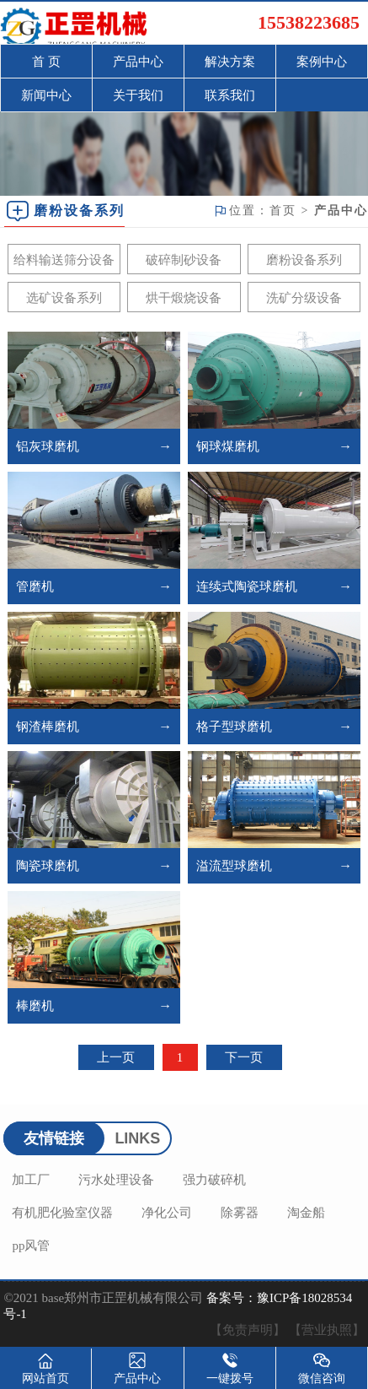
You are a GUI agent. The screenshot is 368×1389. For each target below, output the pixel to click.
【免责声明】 (247, 1330)
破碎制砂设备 (183, 260)
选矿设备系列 (64, 298)
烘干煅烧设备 (183, 298)
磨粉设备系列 (304, 260)
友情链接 (54, 1138)
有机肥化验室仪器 (62, 1212)
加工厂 (31, 1179)
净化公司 (166, 1212)
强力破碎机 (214, 1179)
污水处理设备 (116, 1179)
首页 (282, 210)
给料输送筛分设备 (64, 260)
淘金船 (306, 1212)
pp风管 (31, 1245)
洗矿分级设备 (304, 298)
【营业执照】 (327, 1330)
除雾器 (240, 1212)
